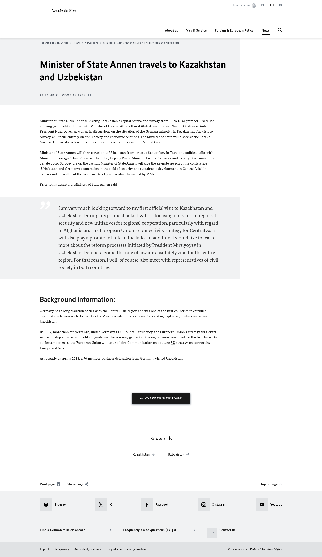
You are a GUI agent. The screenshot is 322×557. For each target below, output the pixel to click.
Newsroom (93, 43)
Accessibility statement (88, 549)
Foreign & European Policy (234, 30)
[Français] (280, 5)
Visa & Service (196, 30)
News (266, 30)
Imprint (44, 549)
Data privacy (61, 549)
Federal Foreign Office (55, 43)
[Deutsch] (263, 5)
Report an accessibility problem (127, 549)
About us (171, 30)
